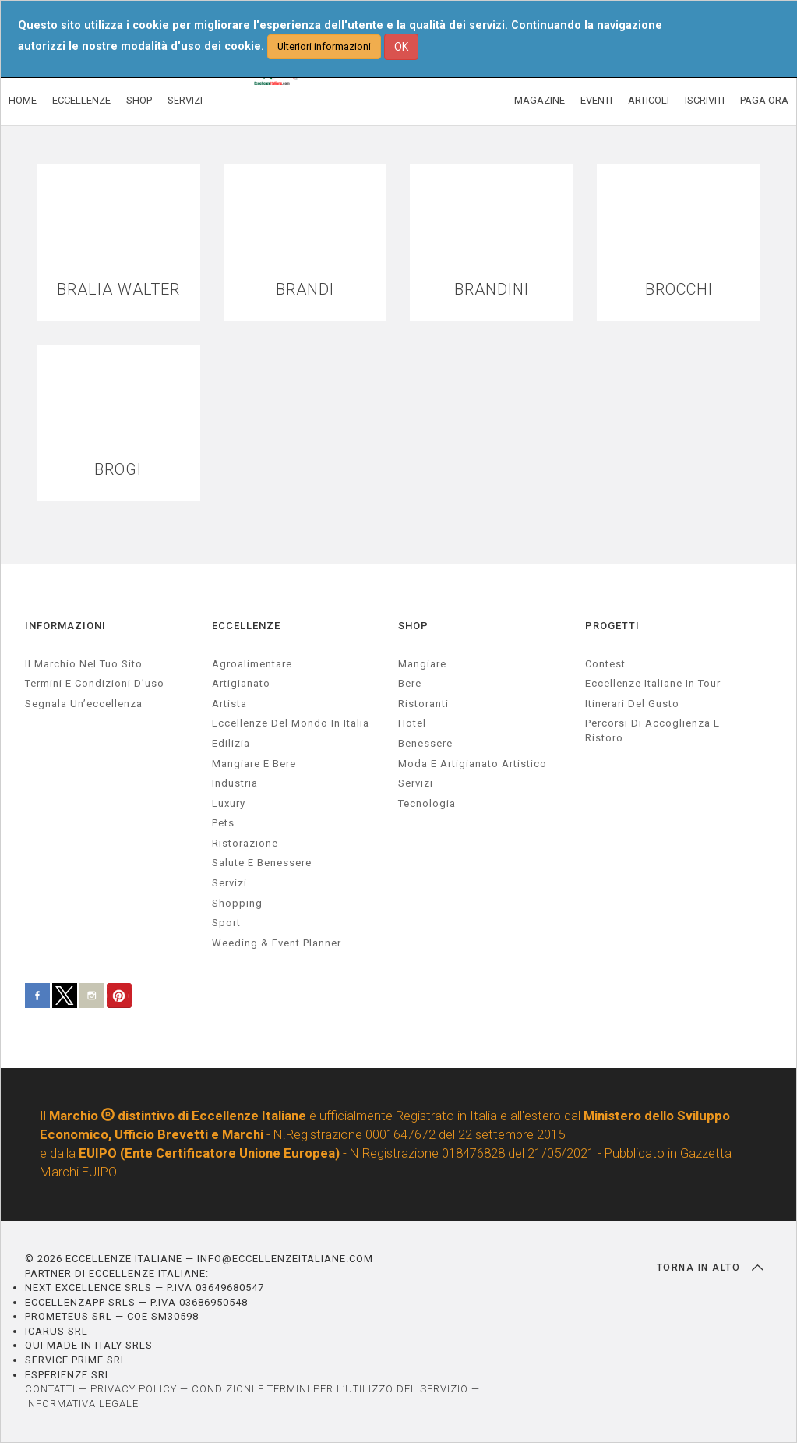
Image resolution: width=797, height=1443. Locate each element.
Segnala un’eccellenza (84, 703)
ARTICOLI (648, 100)
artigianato (241, 683)
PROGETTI (612, 625)
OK (401, 47)
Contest (605, 664)
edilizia (231, 743)
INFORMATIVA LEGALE (82, 1403)
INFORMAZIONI (65, 625)
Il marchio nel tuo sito (84, 664)
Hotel (412, 723)
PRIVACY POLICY (133, 1389)
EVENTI (596, 100)
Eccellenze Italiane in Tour (653, 683)
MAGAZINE (539, 100)
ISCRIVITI (705, 100)
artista (229, 703)
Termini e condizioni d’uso (94, 683)
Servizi (415, 783)
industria (235, 783)
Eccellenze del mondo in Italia (290, 723)
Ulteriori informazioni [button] (324, 46)
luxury (228, 803)
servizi (229, 883)
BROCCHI (679, 289)
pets (223, 823)
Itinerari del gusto (632, 703)
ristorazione (245, 843)
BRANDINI (491, 289)
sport (226, 922)
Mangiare (422, 664)
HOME (23, 100)
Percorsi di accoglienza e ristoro (652, 730)
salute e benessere (262, 862)
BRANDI (305, 289)
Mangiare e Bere (254, 763)
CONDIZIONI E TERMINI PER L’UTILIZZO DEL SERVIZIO (330, 1389)
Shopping (237, 903)
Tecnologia (427, 803)
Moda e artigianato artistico (472, 763)
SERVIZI (185, 100)
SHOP (139, 100)
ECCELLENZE (81, 100)
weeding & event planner (276, 943)
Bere (409, 683)
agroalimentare (252, 664)
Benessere (425, 743)
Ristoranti (423, 703)
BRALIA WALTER (118, 289)
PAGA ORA (764, 100)
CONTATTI (50, 1389)
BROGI (118, 470)
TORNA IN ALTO (710, 1267)
